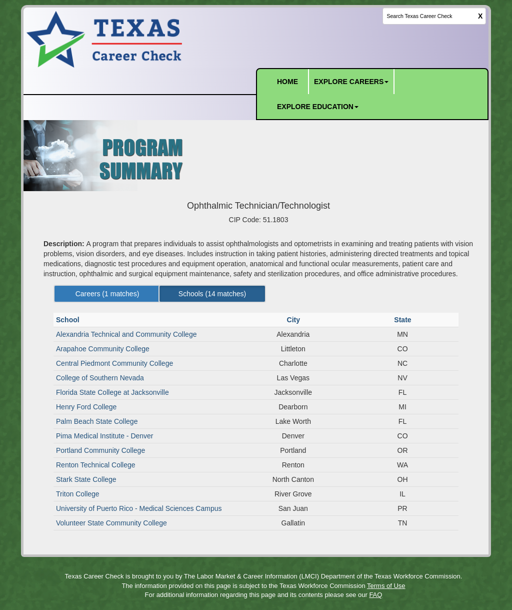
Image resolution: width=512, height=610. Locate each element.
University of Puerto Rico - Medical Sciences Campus (139, 508)
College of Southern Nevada (100, 378)
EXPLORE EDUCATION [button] (317, 107)
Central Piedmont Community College (114, 363)
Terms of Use (386, 585)
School (69, 320)
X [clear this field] (480, 16)
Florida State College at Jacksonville (112, 392)
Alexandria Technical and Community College (126, 334)
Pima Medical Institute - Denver (105, 436)
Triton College (78, 494)
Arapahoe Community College (103, 349)
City (294, 320)
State (403, 320)
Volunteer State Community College (111, 523)
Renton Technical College (96, 465)
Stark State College (86, 479)
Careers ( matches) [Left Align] (108, 294)
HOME (287, 82)
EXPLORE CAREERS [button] (351, 82)
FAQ (375, 594)
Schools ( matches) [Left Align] (212, 294)
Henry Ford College (86, 407)
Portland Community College (100, 450)
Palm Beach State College (97, 421)
